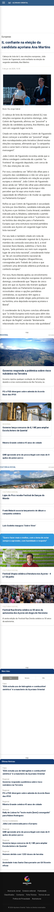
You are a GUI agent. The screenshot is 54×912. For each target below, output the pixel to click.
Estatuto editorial (29, 891)
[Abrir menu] (3, 2)
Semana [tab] (27, 678)
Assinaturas (36, 899)
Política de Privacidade (21, 899)
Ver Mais (51, 335)
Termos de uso (44, 895)
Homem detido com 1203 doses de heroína (23, 854)
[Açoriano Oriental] (27, 885)
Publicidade (42, 891)
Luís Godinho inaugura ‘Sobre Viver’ (19, 525)
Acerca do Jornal (14, 891)
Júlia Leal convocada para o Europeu (20, 823)
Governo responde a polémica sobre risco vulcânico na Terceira (27, 372)
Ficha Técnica (31, 895)
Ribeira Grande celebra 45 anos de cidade (22, 442)
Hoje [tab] (10, 678)
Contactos (20, 895)
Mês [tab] (43, 678)
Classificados (9, 895)
